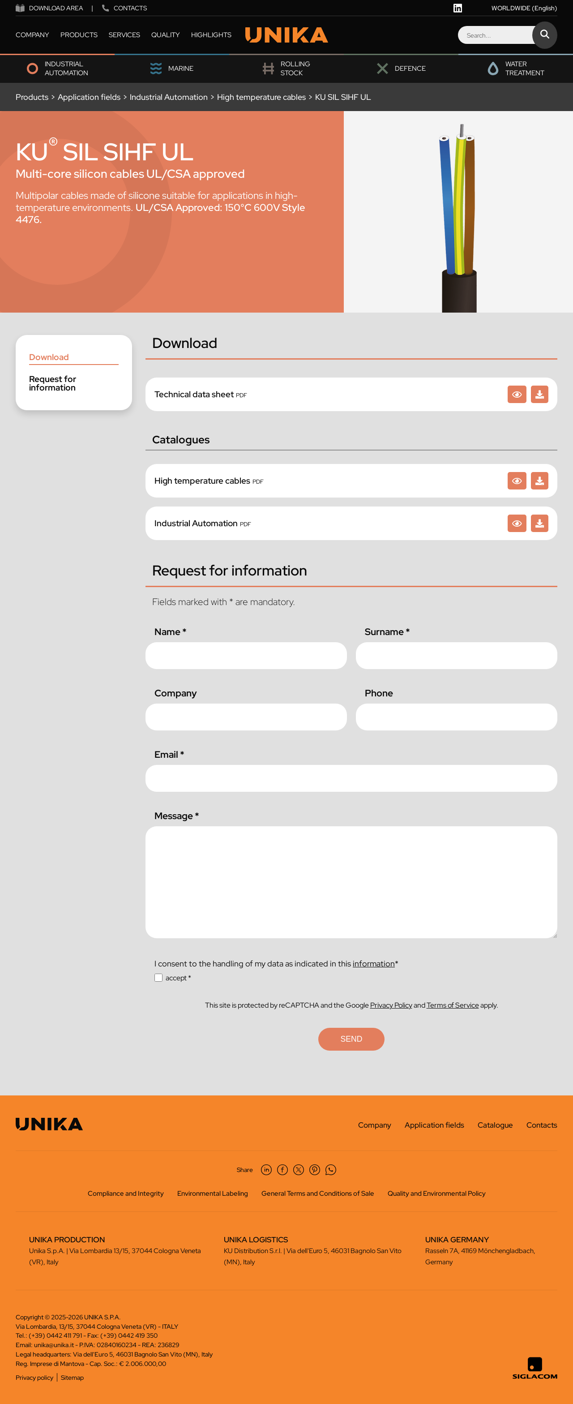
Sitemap (72, 1377)
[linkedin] (457, 8)
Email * (169, 754)
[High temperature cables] (517, 480)
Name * (170, 632)
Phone (379, 693)
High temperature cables (261, 97)
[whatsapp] (330, 1169)
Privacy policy (34, 1377)
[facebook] (282, 1169)
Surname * (387, 632)
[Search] (507, 35)
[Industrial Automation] (517, 523)
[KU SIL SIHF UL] (517, 394)
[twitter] (298, 1169)
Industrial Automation (169, 97)
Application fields (89, 97)
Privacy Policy (391, 1005)
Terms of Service (453, 1005)
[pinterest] (314, 1169)
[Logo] (286, 35)
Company (175, 693)
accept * (178, 978)
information (374, 963)
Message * (176, 816)
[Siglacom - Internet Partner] (535, 1377)
